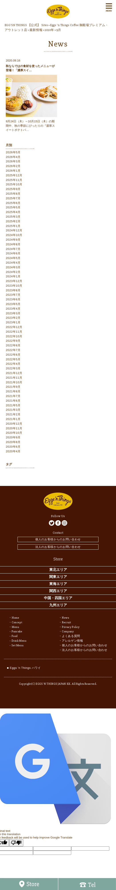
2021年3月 (13, 409)
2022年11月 (14, 331)
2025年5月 (13, 207)
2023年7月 (13, 294)
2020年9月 (13, 437)
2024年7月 (13, 249)
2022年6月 (13, 354)
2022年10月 (14, 336)
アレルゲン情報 (72, 641)
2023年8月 (13, 290)
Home (15, 618)
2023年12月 (14, 281)
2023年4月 (13, 308)
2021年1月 (13, 419)
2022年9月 (13, 340)
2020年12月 (14, 423)
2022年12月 (14, 327)
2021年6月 (13, 400)
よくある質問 (71, 636)
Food (15, 636)
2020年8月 (13, 442)
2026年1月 (13, 170)
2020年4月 (13, 451)
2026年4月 (13, 157)
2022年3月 (13, 368)
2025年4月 (13, 212)
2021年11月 (14, 377)
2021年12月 (14, 373)
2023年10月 (14, 285)
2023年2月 (13, 317)
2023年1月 (13, 322)
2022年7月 (13, 350)
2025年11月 (14, 180)
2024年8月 (13, 244)
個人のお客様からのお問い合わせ (58, 539)
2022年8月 (13, 345)
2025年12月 (14, 175)
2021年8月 (13, 391)
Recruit (66, 622)
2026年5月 (13, 152)
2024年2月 (13, 272)
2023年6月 (13, 299)
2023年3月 (13, 313)
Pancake (17, 631)
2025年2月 (13, 221)
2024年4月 (13, 262)
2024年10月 (14, 235)
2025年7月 (13, 198)
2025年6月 (13, 203)
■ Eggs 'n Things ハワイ (24, 667)
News (65, 618)
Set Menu (18, 645)
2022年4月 (13, 363)
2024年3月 (13, 267)
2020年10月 (14, 432)
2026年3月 (13, 161)
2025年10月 (14, 184)
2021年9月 (13, 386)
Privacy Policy (71, 627)
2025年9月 (13, 189)
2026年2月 (13, 166)
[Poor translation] (16, 842)
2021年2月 (13, 414)
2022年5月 (13, 359)
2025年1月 (13, 226)
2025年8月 (13, 193)
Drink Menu (19, 641)
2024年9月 (13, 239)
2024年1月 (13, 276)
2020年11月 (14, 428)
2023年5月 (13, 304)
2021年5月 (13, 405)
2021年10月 (14, 382)
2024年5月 (13, 258)
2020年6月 (13, 446)
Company (68, 631)
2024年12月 (14, 230)
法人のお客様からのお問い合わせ (58, 547)
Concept (17, 622)
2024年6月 (13, 253)
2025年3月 (13, 216)
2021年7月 (13, 396)
